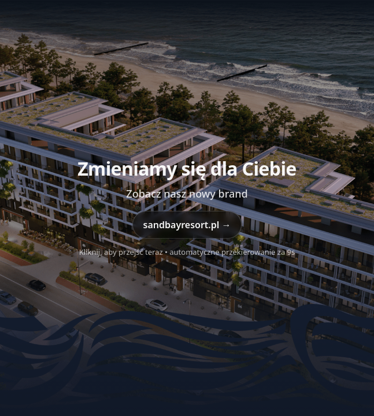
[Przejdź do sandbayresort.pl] (187, 208)
